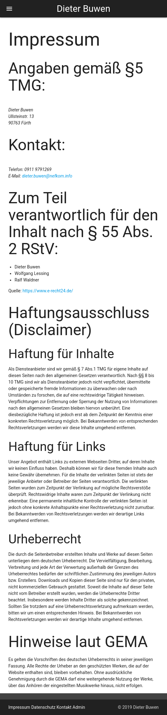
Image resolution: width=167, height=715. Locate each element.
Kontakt (63, 707)
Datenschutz (43, 707)
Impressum (19, 707)
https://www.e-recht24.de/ (48, 290)
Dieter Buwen (83, 8)
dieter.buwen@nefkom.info (47, 175)
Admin (79, 707)
